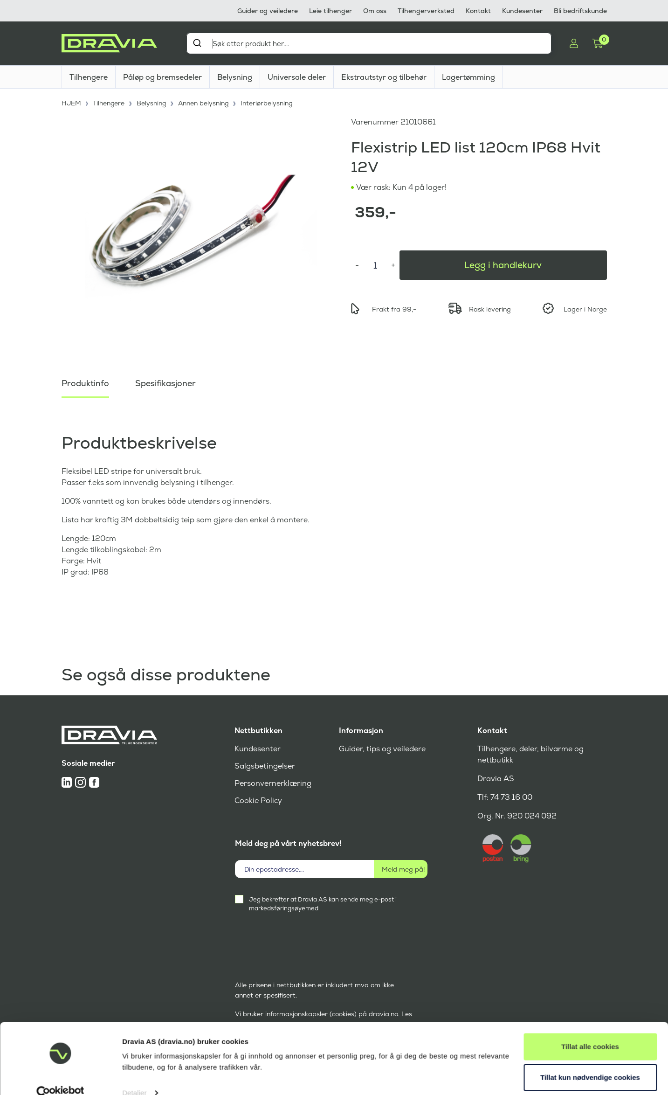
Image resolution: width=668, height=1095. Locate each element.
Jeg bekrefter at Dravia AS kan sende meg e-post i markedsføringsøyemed (323, 903)
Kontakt (478, 11)
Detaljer (134, 1077)
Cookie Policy (258, 800)
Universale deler (297, 77)
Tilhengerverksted (426, 11)
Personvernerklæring (272, 783)
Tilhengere (88, 77)
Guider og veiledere (267, 11)
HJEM (72, 102)
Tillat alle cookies (590, 1030)
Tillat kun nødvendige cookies (590, 1061)
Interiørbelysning (269, 102)
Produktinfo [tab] (85, 382)
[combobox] (369, 43)
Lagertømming (468, 77)
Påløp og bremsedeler (162, 77)
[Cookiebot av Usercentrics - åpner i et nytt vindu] (60, 1077)
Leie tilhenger (330, 11)
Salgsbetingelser (264, 766)
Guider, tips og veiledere (382, 749)
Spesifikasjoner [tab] (165, 382)
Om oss (374, 11)
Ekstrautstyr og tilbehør (384, 77)
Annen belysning (205, 102)
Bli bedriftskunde (580, 11)
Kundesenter (522, 11)
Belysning (234, 77)
